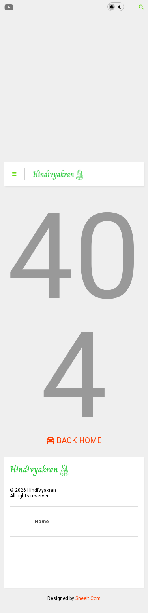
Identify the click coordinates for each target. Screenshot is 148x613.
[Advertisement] (69, 88)
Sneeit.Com (88, 598)
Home (42, 521)
